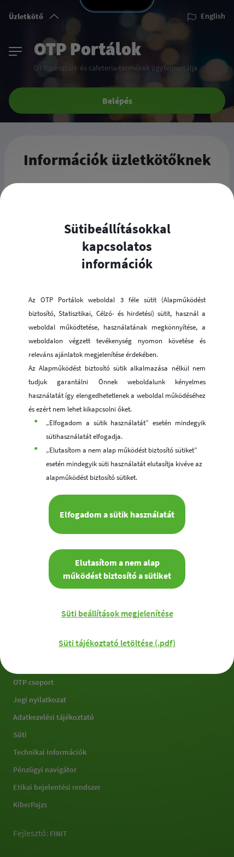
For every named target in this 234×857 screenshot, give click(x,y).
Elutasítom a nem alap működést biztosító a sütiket (117, 569)
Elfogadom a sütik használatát (117, 514)
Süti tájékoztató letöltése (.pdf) (117, 642)
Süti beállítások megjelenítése (117, 613)
